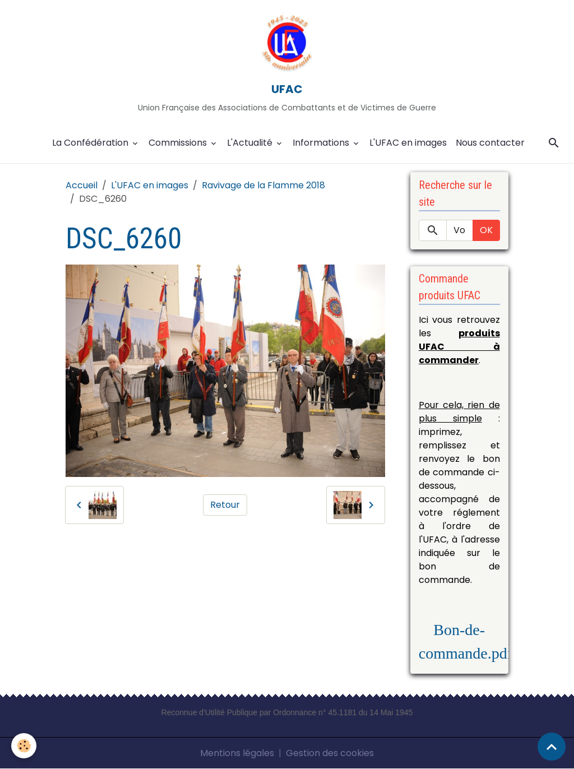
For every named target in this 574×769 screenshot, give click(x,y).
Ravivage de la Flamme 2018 (263, 185)
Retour (225, 504)
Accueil (82, 185)
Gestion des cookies (330, 753)
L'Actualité (251, 142)
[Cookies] (23, 745)
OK (486, 230)
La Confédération (91, 142)
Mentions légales (237, 753)
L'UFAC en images (408, 142)
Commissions (179, 142)
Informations (322, 142)
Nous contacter (490, 142)
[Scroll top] (552, 747)
